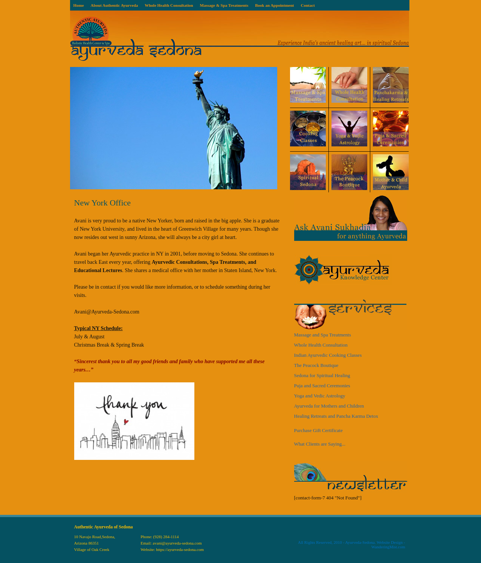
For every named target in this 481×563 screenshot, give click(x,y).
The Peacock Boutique (316, 365)
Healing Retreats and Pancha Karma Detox (336, 416)
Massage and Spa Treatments (322, 335)
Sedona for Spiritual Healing (322, 375)
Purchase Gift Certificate (318, 430)
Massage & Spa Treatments (224, 5)
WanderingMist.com (388, 547)
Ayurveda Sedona (239, 39)
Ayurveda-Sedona (359, 542)
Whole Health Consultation (169, 5)
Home (78, 5)
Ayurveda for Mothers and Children (329, 406)
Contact (308, 5)
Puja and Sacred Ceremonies (322, 385)
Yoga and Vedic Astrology (319, 396)
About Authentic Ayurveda (114, 5)
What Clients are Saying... (319, 444)
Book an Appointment (274, 5)
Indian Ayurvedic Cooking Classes (328, 355)
